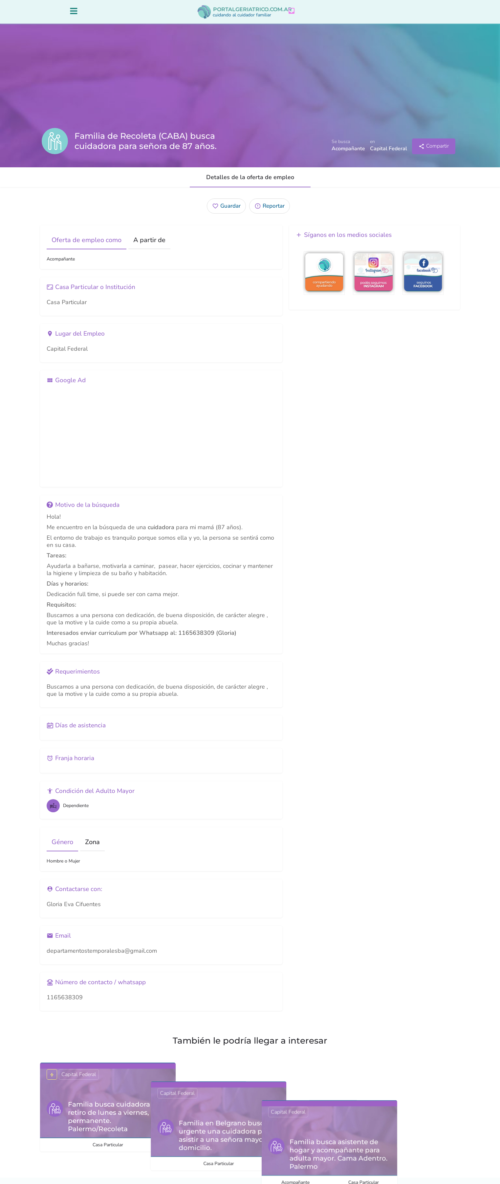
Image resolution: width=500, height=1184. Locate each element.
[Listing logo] (55, 147)
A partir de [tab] (149, 246)
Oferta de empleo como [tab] (86, 246)
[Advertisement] (161, 441)
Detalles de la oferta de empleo (250, 183)
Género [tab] (62, 848)
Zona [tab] (92, 848)
